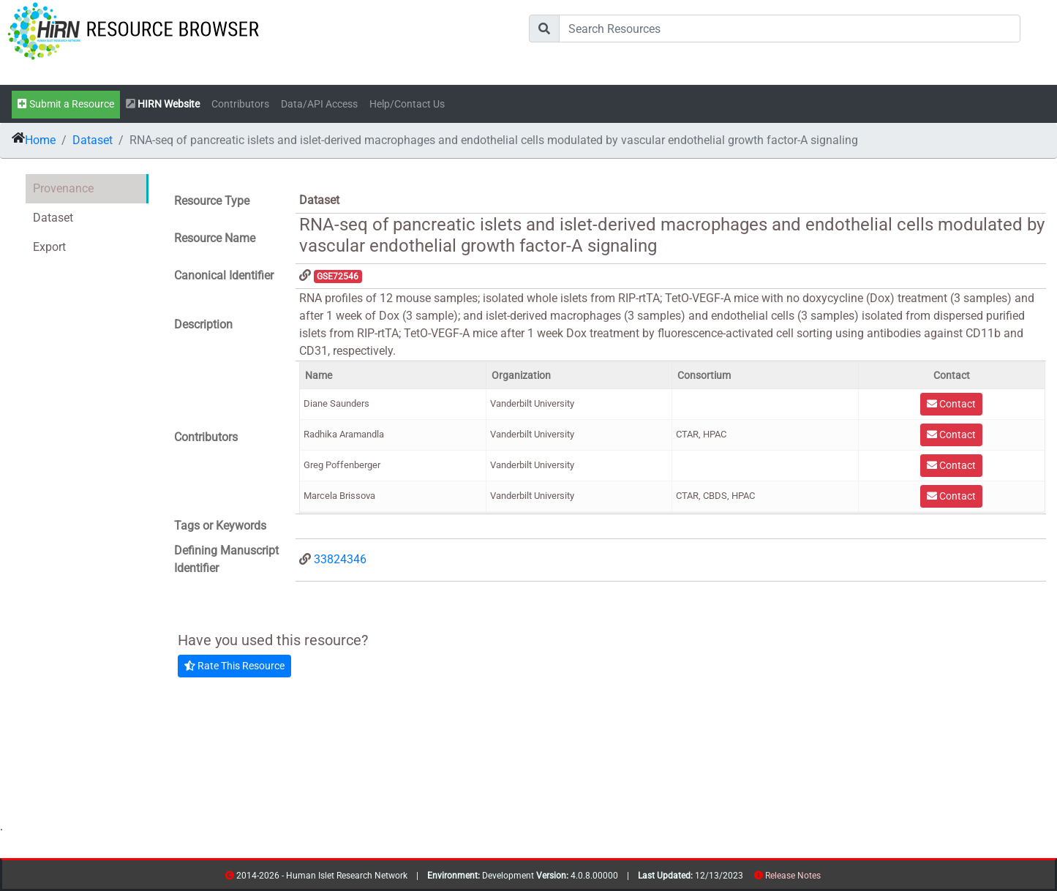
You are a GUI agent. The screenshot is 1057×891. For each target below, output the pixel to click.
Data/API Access (319, 104)
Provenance (63, 188)
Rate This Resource (234, 666)
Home (40, 140)
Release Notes (793, 876)
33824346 (340, 559)
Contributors (240, 104)
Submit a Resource (66, 104)
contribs (830, 878)
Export (49, 247)
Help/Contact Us (407, 104)
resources (825, 878)
